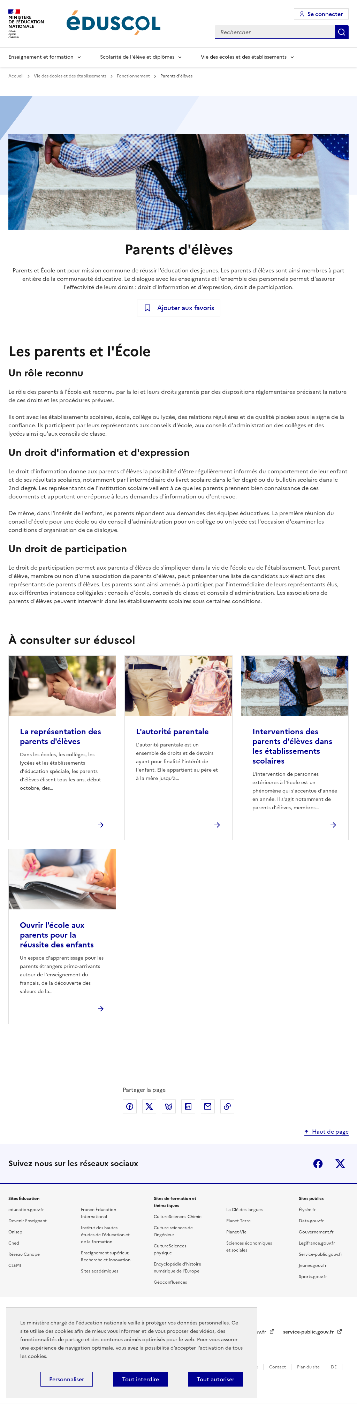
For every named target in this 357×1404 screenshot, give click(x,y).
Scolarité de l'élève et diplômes (137, 57)
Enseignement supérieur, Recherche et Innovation (105, 1256)
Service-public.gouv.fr (320, 1254)
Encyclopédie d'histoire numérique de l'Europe (177, 1267)
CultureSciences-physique (171, 1249)
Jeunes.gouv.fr (313, 1265)
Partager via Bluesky (169, 1106)
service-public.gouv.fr (309, 1332)
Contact (278, 1367)
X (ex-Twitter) (340, 1163)
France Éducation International (98, 1213)
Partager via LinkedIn (188, 1106)
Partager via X (149, 1106)
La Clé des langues (244, 1210)
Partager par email (208, 1106)
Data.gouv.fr (311, 1221)
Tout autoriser (215, 1379)
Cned (13, 1243)
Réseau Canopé (24, 1254)
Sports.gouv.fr (313, 1277)
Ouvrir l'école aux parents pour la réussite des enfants (57, 935)
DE (334, 1367)
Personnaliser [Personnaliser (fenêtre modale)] (66, 1379)
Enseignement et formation (41, 57)
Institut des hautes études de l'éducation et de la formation (105, 1235)
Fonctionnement (134, 76)
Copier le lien (227, 1106)
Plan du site (309, 1367)
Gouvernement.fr (316, 1232)
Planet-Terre (238, 1221)
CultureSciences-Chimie (178, 1217)
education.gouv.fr (26, 1210)
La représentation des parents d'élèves (60, 736)
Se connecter (325, 14)
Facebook (318, 1163)
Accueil (16, 76)
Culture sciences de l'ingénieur (173, 1231)
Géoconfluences (170, 1282)
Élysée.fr (307, 1210)
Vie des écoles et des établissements (244, 57)
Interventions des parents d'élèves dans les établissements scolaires (292, 746)
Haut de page (330, 1131)
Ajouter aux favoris (185, 308)
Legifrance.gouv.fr (317, 1243)
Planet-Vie (236, 1232)
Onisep (15, 1232)
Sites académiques (99, 1271)
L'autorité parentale (172, 731)
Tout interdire (140, 1379)
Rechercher (342, 32)
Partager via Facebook (130, 1106)
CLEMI (14, 1265)
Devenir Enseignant (27, 1221)
